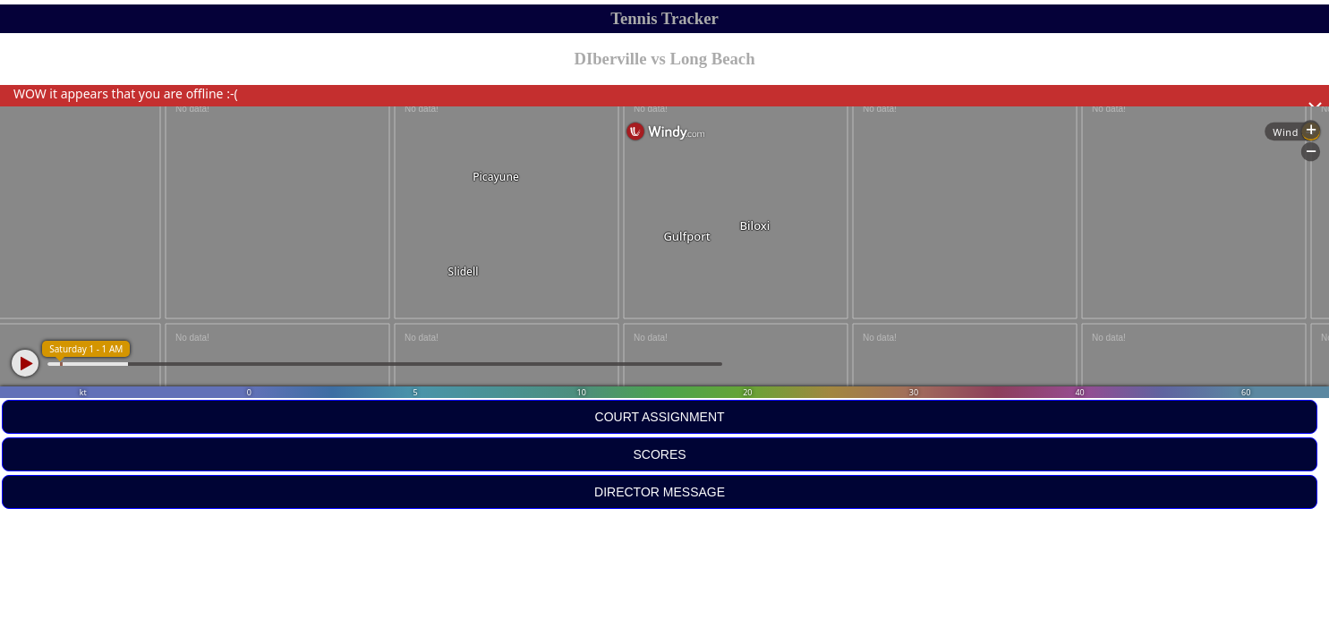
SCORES (660, 454)
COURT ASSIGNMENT (660, 417)
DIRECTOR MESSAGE (659, 492)
